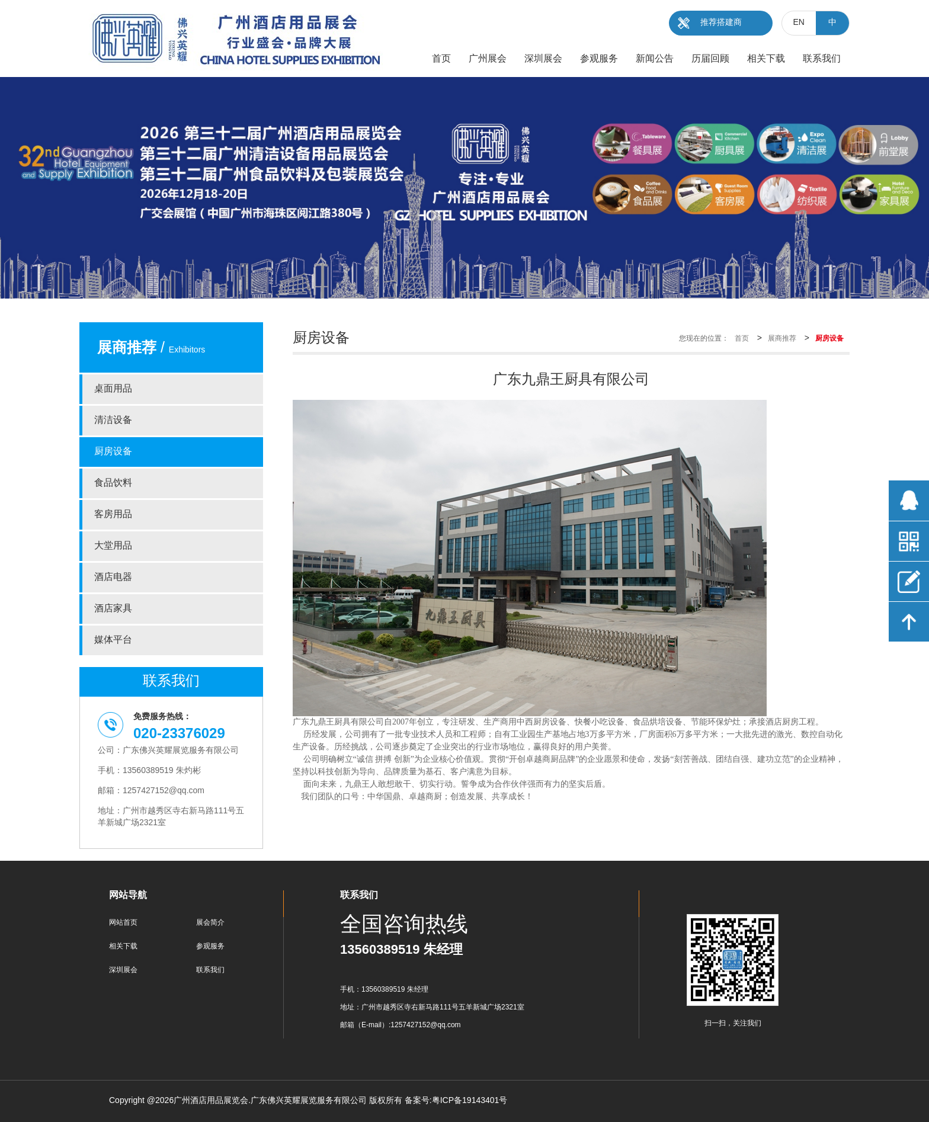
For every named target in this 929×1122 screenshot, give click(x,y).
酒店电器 (113, 577)
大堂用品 (113, 546)
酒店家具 (113, 609)
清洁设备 (113, 420)
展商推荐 (782, 338)
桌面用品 (113, 389)
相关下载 (123, 946)
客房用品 (113, 514)
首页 (742, 338)
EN (799, 22)
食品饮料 (113, 483)
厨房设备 (113, 452)
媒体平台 (113, 640)
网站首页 (123, 923)
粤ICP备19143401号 (470, 1101)
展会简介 (210, 923)
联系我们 (210, 970)
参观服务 (210, 946)
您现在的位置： (704, 338)
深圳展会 (123, 970)
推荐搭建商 (721, 22)
